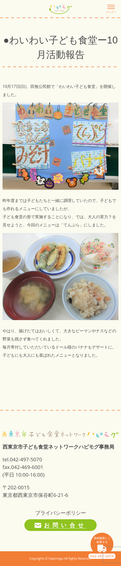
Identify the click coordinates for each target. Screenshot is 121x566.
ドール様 (63, 347)
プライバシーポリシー (60, 512)
